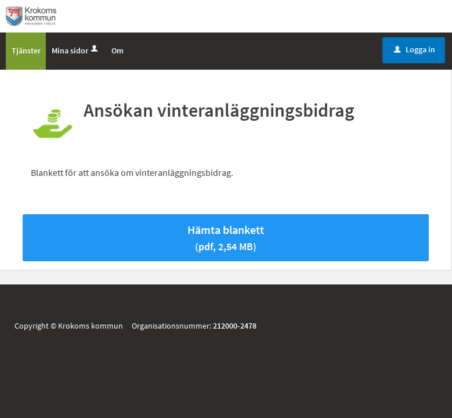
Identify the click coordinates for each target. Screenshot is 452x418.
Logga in (414, 51)
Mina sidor (76, 53)
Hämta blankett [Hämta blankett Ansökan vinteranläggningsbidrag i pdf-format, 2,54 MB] (225, 240)
